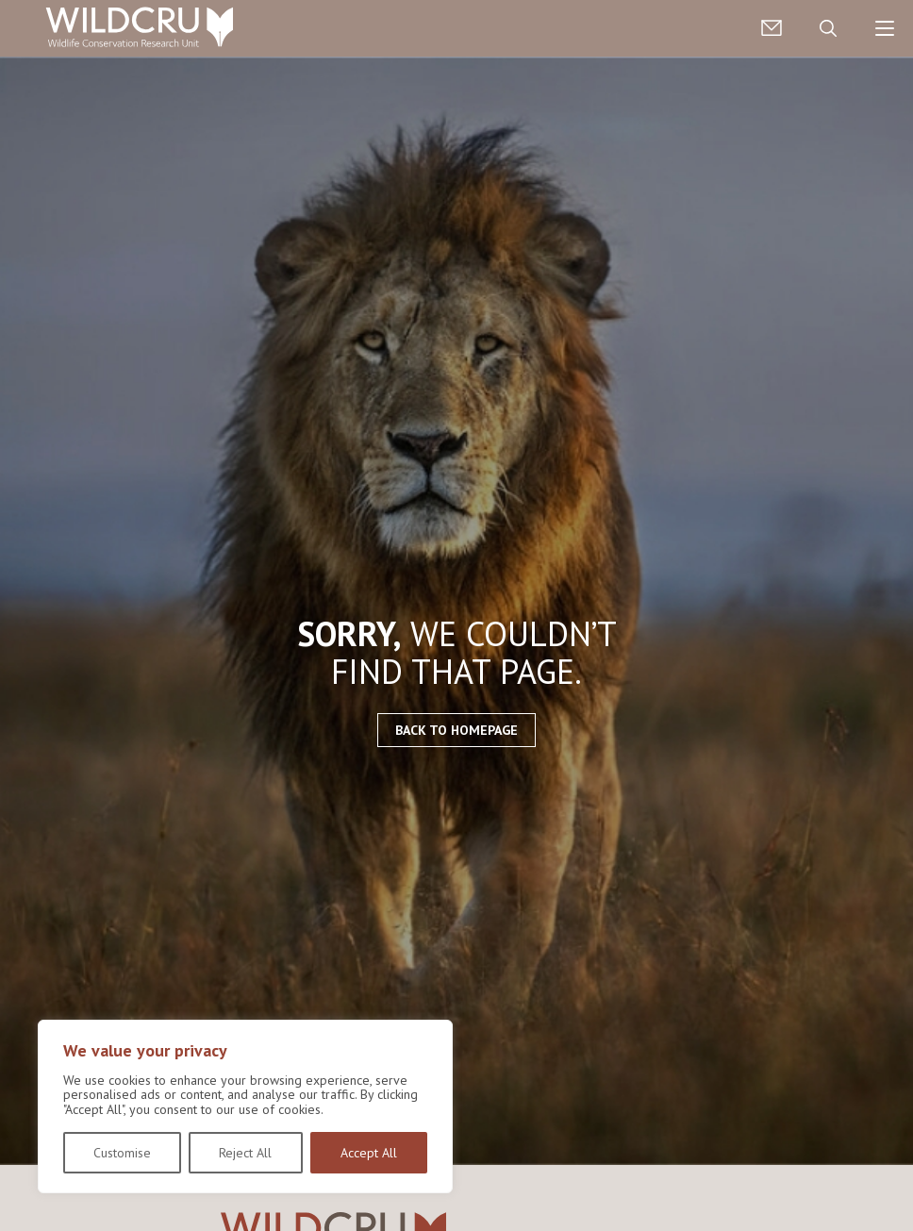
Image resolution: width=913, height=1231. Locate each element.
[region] (245, 1106)
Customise (122, 1152)
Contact (771, 28)
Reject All (245, 1152)
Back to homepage (456, 730)
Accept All (368, 1152)
